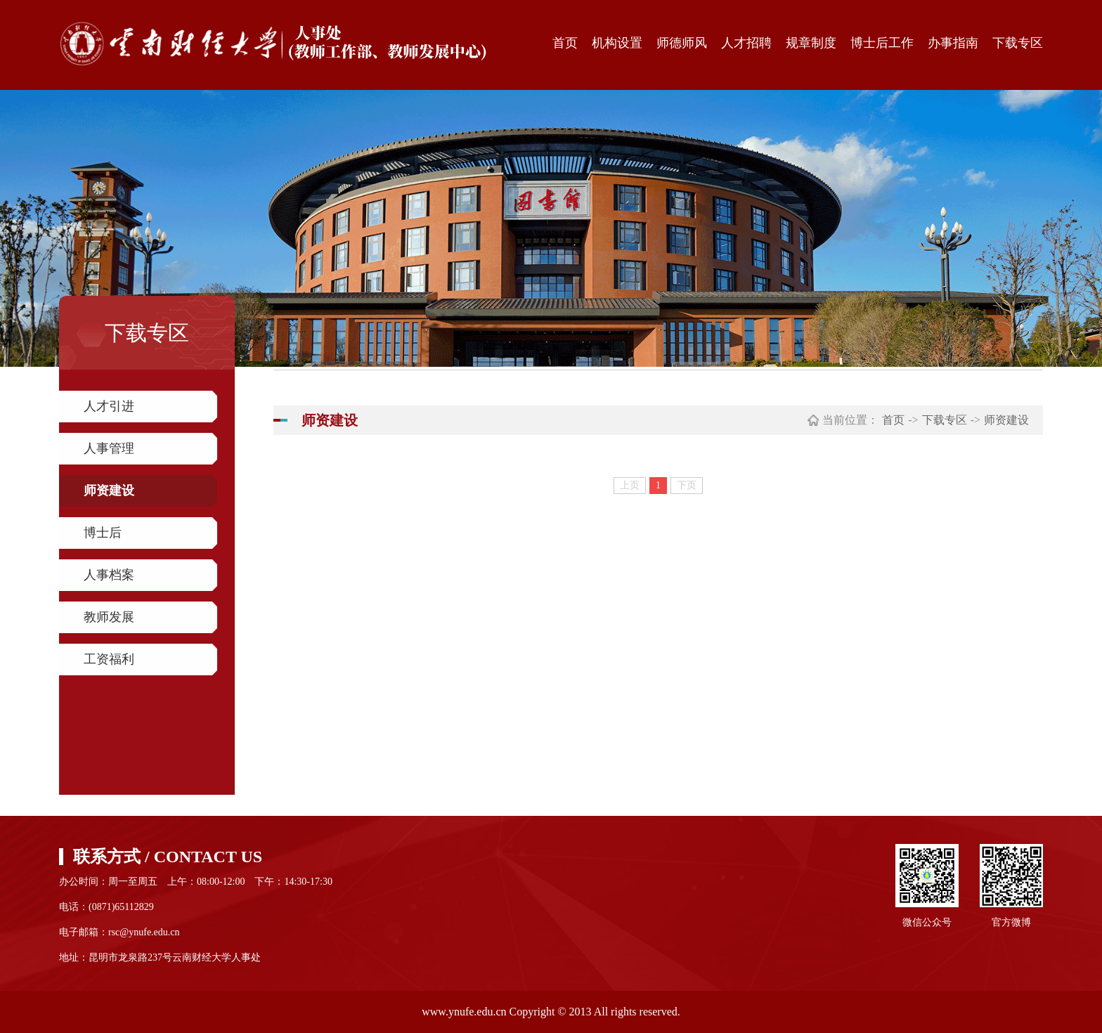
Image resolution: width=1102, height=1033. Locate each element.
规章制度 (811, 43)
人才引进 (109, 406)
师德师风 (681, 43)
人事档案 (109, 575)
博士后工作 (882, 43)
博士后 (103, 533)
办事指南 (953, 43)
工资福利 (109, 659)
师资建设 (109, 490)
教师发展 (109, 617)
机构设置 (617, 43)
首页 (565, 43)
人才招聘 (746, 43)
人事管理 (109, 448)
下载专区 (1017, 43)
